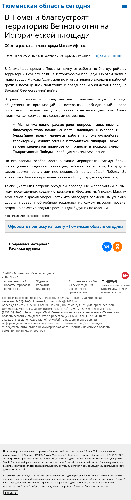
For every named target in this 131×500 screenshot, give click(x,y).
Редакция (42, 285)
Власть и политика (18, 56)
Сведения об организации (78, 290)
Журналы (42, 281)
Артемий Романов (77, 56)
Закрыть (11, 492)
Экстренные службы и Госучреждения (83, 283)
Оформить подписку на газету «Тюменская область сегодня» (65, 226)
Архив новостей (15, 281)
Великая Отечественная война (28, 216)
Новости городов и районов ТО (17, 287)
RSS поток (43, 289)
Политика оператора (30, 330)
